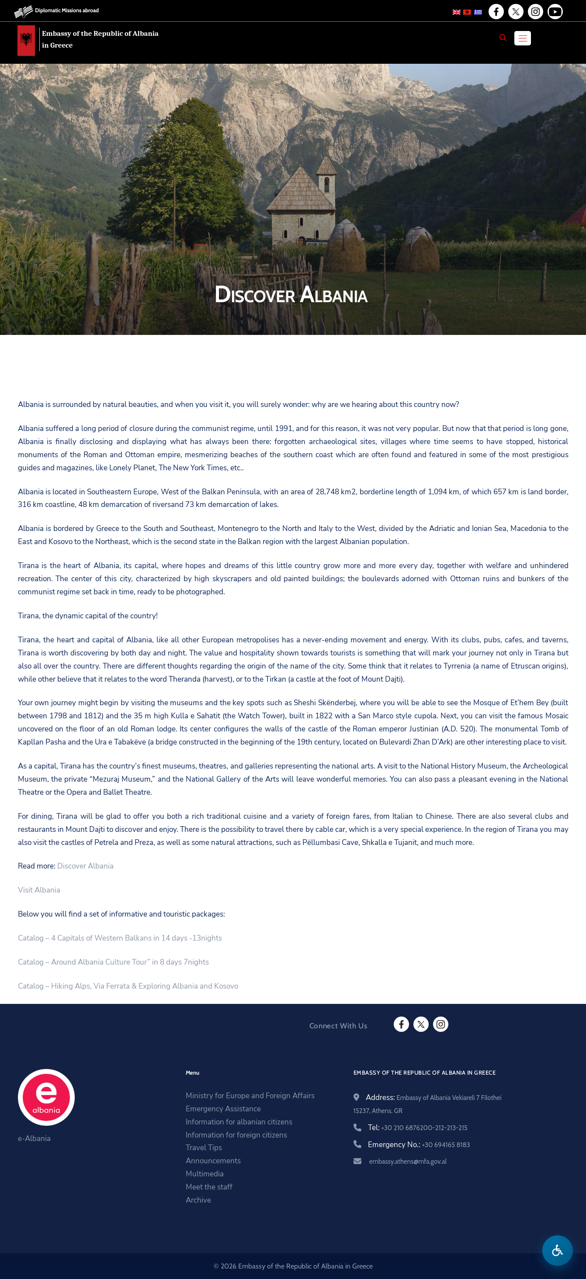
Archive (198, 1200)
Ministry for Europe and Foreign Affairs (250, 1096)
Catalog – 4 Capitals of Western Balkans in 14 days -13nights (120, 938)
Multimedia (205, 1174)
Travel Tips (204, 1148)
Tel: (418, 1128)
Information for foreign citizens (236, 1135)
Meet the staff (209, 1187)
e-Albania (34, 1139)
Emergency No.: (419, 1145)
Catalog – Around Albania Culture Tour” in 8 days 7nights (113, 962)
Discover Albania (85, 866)
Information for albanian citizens (239, 1122)
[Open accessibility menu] (557, 1250)
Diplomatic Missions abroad (67, 10)
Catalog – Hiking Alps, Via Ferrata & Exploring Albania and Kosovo (128, 986)
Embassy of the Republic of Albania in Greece (100, 39)
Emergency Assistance (223, 1109)
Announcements (213, 1161)
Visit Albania (39, 890)
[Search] (503, 37)
